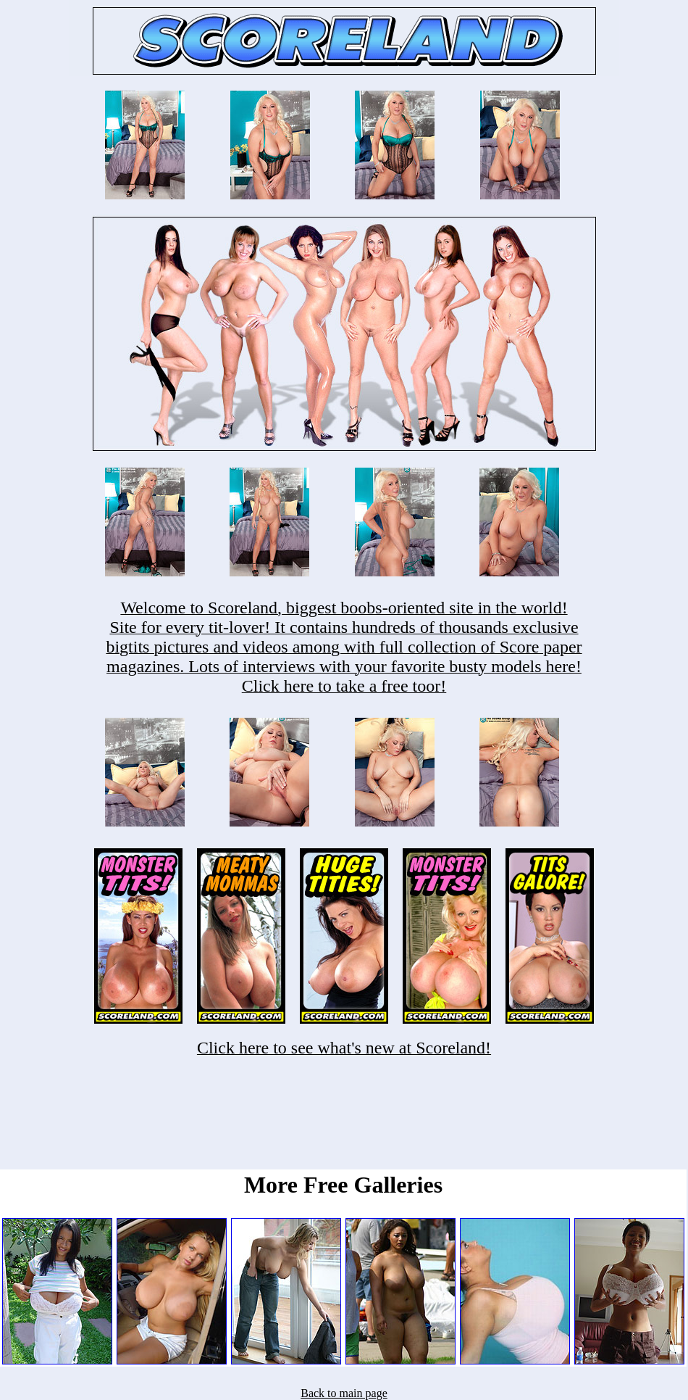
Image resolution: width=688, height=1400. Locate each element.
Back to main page (344, 1393)
